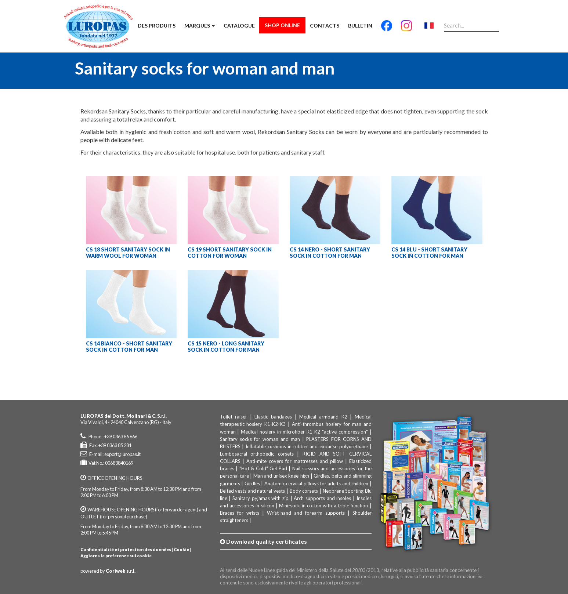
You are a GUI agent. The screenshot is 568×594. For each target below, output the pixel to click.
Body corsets (304, 491)
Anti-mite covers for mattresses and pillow (294, 461)
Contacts (324, 25)
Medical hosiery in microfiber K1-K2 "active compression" (304, 432)
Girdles (252, 483)
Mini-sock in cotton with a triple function (323, 505)
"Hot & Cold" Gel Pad (263, 468)
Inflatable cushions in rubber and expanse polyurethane (307, 446)
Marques (199, 25)
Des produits (157, 25)
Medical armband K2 (323, 417)
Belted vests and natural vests (252, 491)
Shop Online (282, 25)
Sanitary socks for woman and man (260, 439)
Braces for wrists (239, 513)
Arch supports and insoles (322, 498)
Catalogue (239, 25)
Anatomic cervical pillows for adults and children (316, 483)
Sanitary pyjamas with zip (260, 498)
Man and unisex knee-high (281, 476)
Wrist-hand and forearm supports (306, 513)
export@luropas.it (122, 454)
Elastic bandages (273, 417)
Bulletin (360, 25)
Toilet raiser (233, 417)
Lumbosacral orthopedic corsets (257, 454)
